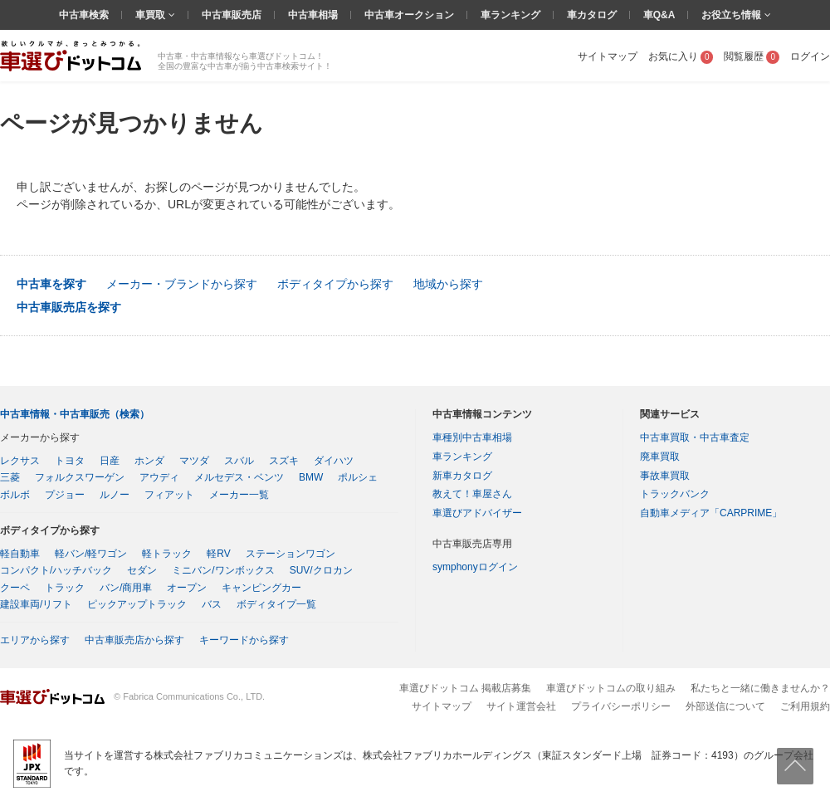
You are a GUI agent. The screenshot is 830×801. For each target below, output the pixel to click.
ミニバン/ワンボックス (223, 570)
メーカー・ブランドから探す (181, 284)
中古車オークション (409, 15)
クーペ (15, 587)
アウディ (159, 477)
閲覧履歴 (751, 56)
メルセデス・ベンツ (239, 477)
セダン (142, 570)
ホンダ (149, 460)
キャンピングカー (261, 587)
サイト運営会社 (521, 706)
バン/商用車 (126, 587)
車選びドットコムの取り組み (611, 688)
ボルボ (15, 495)
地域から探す (448, 284)
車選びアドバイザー (477, 513)
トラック (65, 587)
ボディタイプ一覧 (276, 604)
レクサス (20, 460)
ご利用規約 (805, 706)
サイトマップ (607, 56)
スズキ (284, 460)
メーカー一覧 (239, 495)
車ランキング (510, 15)
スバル (239, 460)
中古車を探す (51, 284)
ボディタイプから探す (335, 284)
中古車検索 (84, 15)
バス (212, 604)
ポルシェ (358, 477)
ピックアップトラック (137, 604)
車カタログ (592, 15)
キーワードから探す (244, 640)
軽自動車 (20, 553)
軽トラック (167, 553)
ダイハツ (334, 460)
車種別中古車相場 (472, 437)
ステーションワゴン (290, 553)
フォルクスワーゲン (79, 477)
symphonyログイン (475, 567)
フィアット (169, 495)
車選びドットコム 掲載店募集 (465, 688)
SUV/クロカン (321, 570)
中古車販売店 (231, 15)
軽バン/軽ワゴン (91, 553)
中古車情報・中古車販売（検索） (74, 414)
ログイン (810, 56)
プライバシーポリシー (621, 706)
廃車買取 (660, 456)
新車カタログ (462, 475)
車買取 (151, 15)
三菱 (10, 477)
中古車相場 (313, 15)
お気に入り (681, 56)
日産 (110, 460)
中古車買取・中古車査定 (694, 437)
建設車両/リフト (36, 604)
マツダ (194, 460)
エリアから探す (35, 640)
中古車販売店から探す (134, 640)
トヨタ (70, 460)
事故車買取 (665, 475)
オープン (187, 587)
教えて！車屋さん (472, 494)
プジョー (65, 495)
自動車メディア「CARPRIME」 (711, 513)
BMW (311, 477)
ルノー (114, 495)
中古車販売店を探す (69, 307)
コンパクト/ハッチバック (56, 570)
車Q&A (659, 15)
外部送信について (725, 706)
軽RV (218, 553)
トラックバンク (675, 494)
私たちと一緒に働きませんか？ (760, 688)
